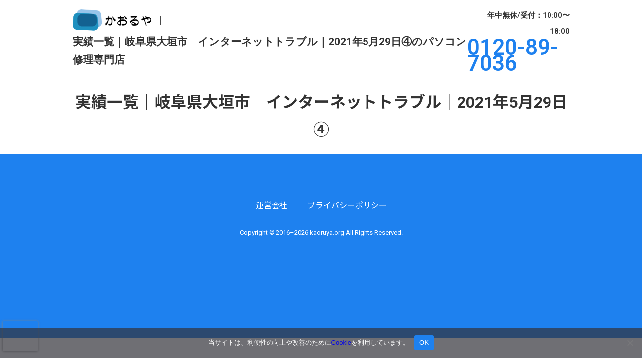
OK (424, 342)
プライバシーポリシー (347, 205)
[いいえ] (630, 343)
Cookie (341, 342)
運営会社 (271, 205)
